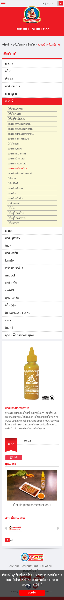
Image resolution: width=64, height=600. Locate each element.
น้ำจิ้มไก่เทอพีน (14, 114)
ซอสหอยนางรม (13, 86)
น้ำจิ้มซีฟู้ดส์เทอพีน (16, 109)
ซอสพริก (12, 194)
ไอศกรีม (9, 261)
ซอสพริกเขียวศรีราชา (17, 164)
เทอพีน (8, 320)
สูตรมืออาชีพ (12, 298)
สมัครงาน (47, 566)
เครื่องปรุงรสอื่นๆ (14, 268)
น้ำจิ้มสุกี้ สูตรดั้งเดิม (16, 213)
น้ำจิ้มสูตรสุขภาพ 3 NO (17, 313)
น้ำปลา (8, 246)
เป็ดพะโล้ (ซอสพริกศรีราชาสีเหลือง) (32, 505)
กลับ (9, 540)
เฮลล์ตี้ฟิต (10, 291)
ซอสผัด (9, 231)
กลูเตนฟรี (10, 276)
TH (43, 4)
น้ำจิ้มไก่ (11, 208)
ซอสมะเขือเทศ (14, 203)
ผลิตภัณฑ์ (18, 45)
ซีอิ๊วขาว (9, 64)
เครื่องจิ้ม (30, 45)
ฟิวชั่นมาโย (11, 283)
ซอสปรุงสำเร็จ (12, 238)
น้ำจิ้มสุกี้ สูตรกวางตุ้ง (17, 218)
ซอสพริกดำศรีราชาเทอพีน (19, 124)
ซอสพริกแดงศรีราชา (17, 154)
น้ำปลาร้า (10, 328)
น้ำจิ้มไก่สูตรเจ (14, 144)
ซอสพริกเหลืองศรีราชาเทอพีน (21, 134)
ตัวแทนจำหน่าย (30, 566)
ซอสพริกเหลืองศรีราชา (48, 45)
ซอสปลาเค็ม (11, 253)
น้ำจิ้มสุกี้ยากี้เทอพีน (16, 119)
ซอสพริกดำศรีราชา (16, 159)
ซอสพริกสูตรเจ (15, 149)
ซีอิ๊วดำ (8, 71)
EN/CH (50, 4)
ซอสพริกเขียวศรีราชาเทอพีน (20, 129)
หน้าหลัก (6, 45)
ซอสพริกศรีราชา (15, 189)
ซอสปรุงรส (11, 94)
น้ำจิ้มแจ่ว (12, 179)
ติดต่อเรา (14, 566)
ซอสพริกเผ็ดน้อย (15, 199)
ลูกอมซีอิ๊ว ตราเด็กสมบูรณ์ (19, 335)
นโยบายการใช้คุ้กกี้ (32, 585)
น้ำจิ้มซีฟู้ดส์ (13, 184)
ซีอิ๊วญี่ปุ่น (10, 305)
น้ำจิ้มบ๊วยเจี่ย (13, 223)
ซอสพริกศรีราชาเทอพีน (18, 139)
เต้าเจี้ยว (9, 79)
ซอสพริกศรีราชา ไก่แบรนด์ (20, 174)
